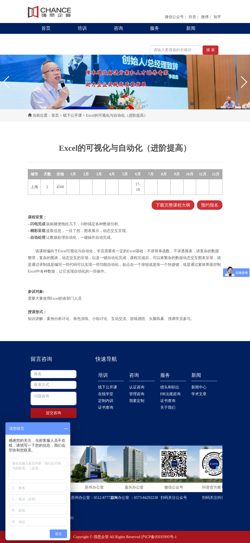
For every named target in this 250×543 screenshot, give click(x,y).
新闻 (190, 28)
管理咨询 (136, 394)
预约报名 (209, 205)
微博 (205, 17)
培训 (82, 28)
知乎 (217, 17)
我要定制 (136, 401)
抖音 (192, 17)
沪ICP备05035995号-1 (158, 537)
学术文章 (198, 394)
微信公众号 (174, 17)
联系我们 (50, 39)
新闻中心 (198, 387)
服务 (154, 28)
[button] (6, 82)
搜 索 (210, 50)
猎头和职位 (169, 387)
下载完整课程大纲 (173, 205)
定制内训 (105, 401)
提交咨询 (53, 413)
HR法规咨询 (170, 394)
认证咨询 (136, 387)
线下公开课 (72, 115)
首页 (46, 28)
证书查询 (105, 407)
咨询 (118, 28)
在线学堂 (105, 394)
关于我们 (167, 407)
